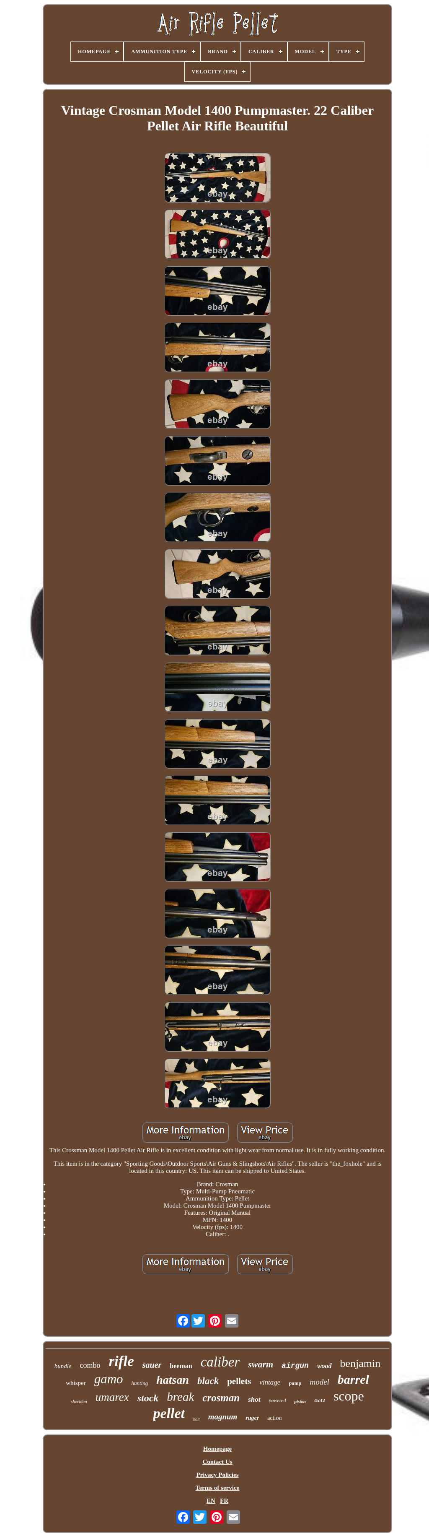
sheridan (79, 1401)
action (274, 1418)
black (208, 1381)
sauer (152, 1364)
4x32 (319, 1400)
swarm (260, 1364)
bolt (196, 1419)
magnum (223, 1416)
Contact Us (217, 1461)
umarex (112, 1397)
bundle (63, 1366)
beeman (181, 1365)
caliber (220, 1361)
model (319, 1381)
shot (254, 1399)
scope (348, 1395)
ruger (252, 1418)
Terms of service (217, 1487)
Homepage (217, 1448)
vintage (269, 1382)
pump (295, 1383)
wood (324, 1365)
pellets (239, 1381)
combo (90, 1365)
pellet (169, 1413)
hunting (140, 1383)
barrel (353, 1379)
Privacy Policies (217, 1474)
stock (148, 1398)
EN (211, 1500)
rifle (121, 1361)
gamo (108, 1379)
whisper (76, 1383)
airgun (295, 1366)
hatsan (172, 1379)
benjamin (360, 1363)
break (180, 1396)
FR (224, 1500)
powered (277, 1400)
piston (300, 1401)
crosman (221, 1397)
